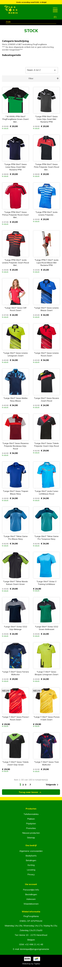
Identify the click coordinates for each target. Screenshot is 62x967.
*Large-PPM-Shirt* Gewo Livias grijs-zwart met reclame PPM (46, 119)
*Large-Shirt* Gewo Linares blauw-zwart (46, 309)
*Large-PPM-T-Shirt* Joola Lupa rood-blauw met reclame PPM (46, 263)
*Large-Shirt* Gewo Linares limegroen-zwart (15, 354)
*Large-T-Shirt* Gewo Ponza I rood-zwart (15, 718)
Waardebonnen (31, 903)
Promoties (31, 828)
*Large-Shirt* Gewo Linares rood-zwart (46, 354)
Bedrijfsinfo (31, 855)
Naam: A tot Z (41, 70)
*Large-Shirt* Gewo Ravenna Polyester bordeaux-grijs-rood (15, 446)
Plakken (31, 818)
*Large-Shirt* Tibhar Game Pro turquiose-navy (46, 537)
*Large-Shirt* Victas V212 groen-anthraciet (46, 628)
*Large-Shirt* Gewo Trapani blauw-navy (15, 492)
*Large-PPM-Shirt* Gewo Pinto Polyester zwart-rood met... (46, 167)
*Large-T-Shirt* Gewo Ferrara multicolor (15, 673)
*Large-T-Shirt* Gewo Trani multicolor (46, 763)
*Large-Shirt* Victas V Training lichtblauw (46, 582)
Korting (31, 865)
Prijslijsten (31, 823)
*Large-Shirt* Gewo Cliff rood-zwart (15, 309)
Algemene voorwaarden (31, 851)
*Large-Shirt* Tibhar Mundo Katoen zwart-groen (15, 582)
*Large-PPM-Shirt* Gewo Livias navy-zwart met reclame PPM (15, 167)
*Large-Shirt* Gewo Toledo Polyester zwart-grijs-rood (46, 444)
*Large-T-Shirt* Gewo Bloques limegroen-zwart (46, 673)
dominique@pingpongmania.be (34, 949)
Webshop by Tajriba (31, 963)
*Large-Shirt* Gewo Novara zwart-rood (46, 399)
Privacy (31, 874)
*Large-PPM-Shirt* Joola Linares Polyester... (46, 213)
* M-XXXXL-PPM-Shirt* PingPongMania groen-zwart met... (15, 119)
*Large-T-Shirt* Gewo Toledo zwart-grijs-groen (15, 763)
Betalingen (31, 860)
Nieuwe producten (31, 833)
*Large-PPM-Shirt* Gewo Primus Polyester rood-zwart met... (15, 215)
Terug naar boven (30, 792)
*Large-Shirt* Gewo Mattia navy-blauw (15, 399)
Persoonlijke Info (31, 889)
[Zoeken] (31, 22)
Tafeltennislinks (31, 814)
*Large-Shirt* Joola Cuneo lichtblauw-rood (46, 492)
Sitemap (31, 837)
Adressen (31, 899)
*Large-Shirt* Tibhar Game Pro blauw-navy (15, 537)
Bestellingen (31, 894)
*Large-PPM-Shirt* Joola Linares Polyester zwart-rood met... (15, 263)
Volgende (52, 784)
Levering (31, 869)
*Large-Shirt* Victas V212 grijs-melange (15, 628)
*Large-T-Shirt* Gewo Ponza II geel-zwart (46, 718)
